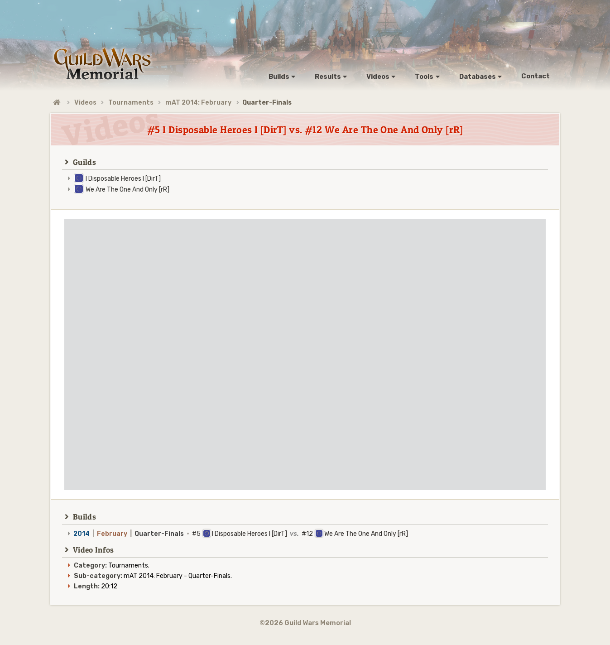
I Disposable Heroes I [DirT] (123, 179)
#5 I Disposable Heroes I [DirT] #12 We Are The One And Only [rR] (240, 534)
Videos (85, 102)
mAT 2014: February (198, 102)
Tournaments (131, 102)
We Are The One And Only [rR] (127, 189)
